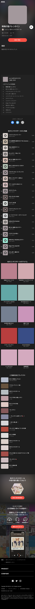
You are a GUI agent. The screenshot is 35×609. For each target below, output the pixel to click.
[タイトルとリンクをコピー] (22, 122)
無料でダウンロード (17, 526)
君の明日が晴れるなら (9, 323)
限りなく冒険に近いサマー (12, 89)
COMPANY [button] (5, 574)
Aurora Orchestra (26, 344)
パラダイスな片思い (10, 107)
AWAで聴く (17, 40)
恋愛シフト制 (26, 323)
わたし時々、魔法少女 (11, 93)
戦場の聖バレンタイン (10, 562)
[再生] (31, 27)
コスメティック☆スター (11, 100)
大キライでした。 (9, 98)
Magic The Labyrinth (11, 103)
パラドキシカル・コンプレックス (13, 91)
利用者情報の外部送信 (25, 588)
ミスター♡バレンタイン (9, 344)
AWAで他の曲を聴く (17, 497)
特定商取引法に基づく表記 (6, 590)
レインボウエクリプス (15, 78)
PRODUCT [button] (4, 569)
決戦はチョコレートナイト (9, 280)
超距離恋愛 (26, 366)
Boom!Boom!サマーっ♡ (26, 301)
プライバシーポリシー (12, 588)
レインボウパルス (9, 366)
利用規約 (3, 588)
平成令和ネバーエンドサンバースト (26, 280)
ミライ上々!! (8, 112)
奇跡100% (8, 110)
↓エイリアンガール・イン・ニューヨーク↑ (15, 96)
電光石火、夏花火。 (10, 105)
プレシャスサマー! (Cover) (9, 301)
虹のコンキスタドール (15, 29)
